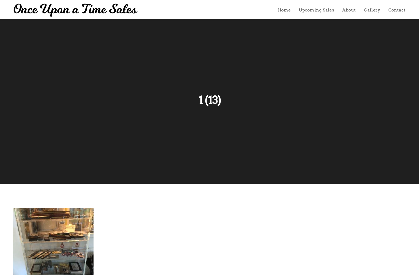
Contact (397, 10)
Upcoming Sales (316, 10)
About (349, 10)
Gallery (372, 10)
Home (284, 10)
